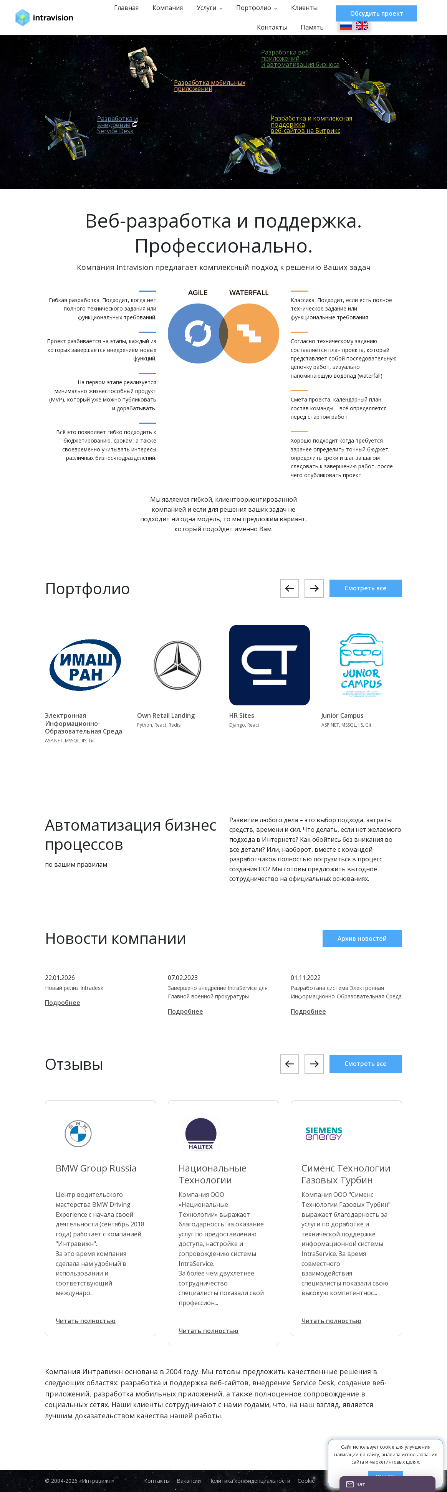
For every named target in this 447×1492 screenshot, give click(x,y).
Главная (122, 7)
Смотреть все (364, 588)
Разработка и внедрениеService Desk (117, 124)
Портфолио (249, 7)
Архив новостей (361, 938)
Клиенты (300, 7)
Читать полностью (87, 1321)
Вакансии (188, 1481)
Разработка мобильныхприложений (209, 85)
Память (308, 27)
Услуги (202, 7)
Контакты (268, 27)
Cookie (308, 1481)
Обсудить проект (376, 13)
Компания (164, 7)
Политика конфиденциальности (250, 1481)
